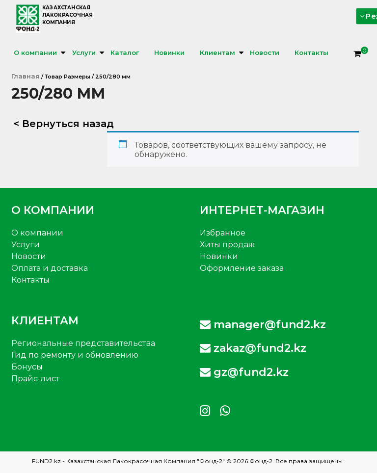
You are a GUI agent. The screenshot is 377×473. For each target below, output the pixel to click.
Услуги (84, 52)
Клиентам (217, 52)
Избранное (222, 232)
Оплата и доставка (49, 268)
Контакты (311, 52)
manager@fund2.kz (263, 324)
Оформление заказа (242, 268)
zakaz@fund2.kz (253, 348)
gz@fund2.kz (244, 372)
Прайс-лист (35, 378)
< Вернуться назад (64, 124)
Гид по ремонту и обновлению (74, 355)
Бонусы (27, 366)
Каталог (124, 52)
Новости (264, 52)
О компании (35, 52)
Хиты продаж (227, 244)
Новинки (169, 52)
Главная (25, 76)
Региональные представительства (83, 343)
